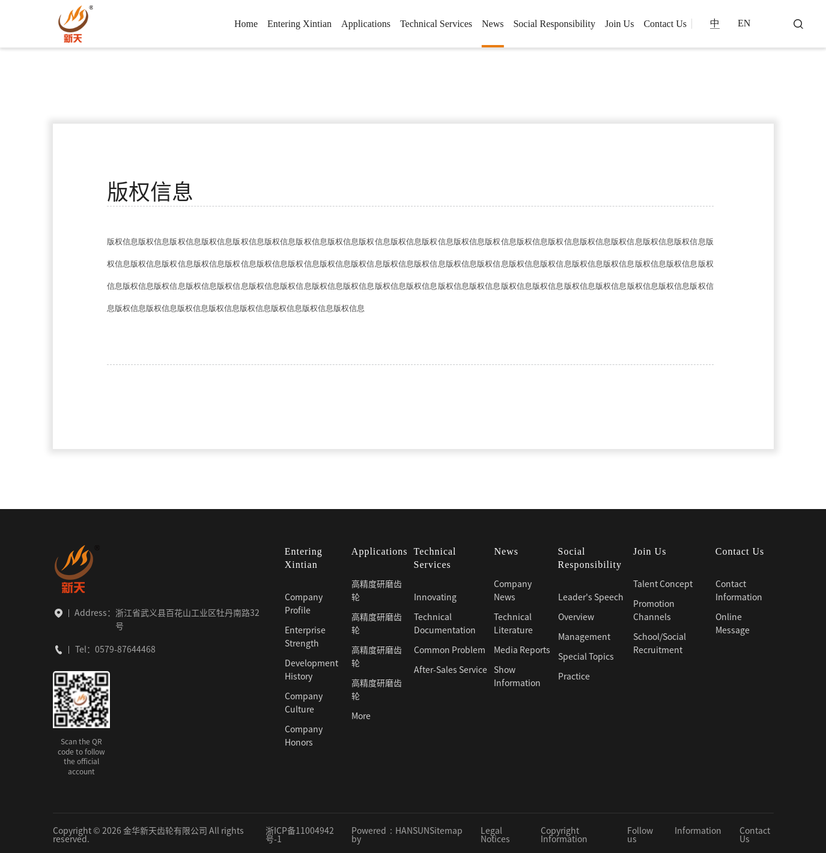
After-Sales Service (450, 667)
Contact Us (665, 24)
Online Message (732, 621)
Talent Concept (663, 581)
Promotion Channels (654, 608)
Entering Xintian (299, 24)
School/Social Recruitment (659, 641)
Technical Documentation (445, 621)
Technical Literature (513, 621)
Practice (574, 674)
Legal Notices (495, 832)
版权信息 (144, 93)
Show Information (517, 674)
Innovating (435, 595)
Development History (311, 667)
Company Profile (304, 601)
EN (744, 23)
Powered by (368, 832)
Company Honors (304, 733)
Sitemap (446, 828)
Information (698, 828)
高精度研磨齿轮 (376, 588)
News (492, 24)
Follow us (640, 832)
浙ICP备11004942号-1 (300, 832)
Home (246, 24)
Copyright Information (564, 832)
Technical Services (436, 24)
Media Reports (522, 648)
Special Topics (586, 654)
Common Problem (449, 648)
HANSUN (412, 828)
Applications (365, 24)
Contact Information (738, 588)
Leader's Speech (591, 595)
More (361, 714)
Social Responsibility (554, 24)
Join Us (619, 24)
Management (584, 634)
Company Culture (304, 700)
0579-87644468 (125, 647)
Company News (513, 588)
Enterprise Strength (305, 634)
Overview (576, 614)
